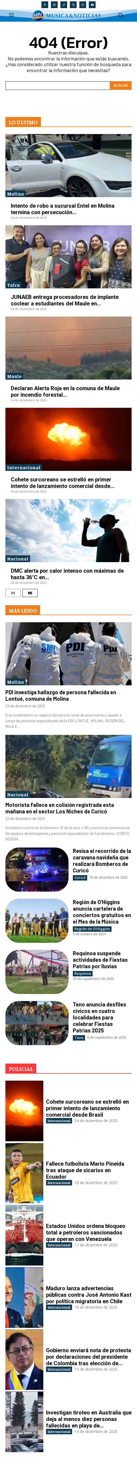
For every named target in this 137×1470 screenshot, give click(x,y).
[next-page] (30, 593)
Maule (14, 376)
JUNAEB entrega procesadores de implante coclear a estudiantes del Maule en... (65, 300)
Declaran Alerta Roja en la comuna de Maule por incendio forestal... (65, 391)
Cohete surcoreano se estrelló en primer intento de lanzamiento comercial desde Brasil (87, 1108)
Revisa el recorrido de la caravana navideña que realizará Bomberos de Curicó (102, 860)
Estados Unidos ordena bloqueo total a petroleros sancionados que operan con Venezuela (85, 1232)
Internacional (23, 467)
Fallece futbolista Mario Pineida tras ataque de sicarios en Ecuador (85, 1170)
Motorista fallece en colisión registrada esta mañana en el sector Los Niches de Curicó (59, 807)
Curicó (80, 877)
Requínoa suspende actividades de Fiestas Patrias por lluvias (100, 959)
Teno (78, 1037)
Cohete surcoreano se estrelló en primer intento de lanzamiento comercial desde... (62, 482)
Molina (15, 193)
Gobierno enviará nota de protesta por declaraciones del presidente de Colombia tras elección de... (88, 1357)
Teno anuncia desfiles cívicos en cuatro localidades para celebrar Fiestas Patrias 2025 (99, 1017)
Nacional (17, 558)
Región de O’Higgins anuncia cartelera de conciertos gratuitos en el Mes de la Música (102, 912)
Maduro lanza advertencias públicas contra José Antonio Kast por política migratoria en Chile (88, 1295)
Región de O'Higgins (92, 928)
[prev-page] (13, 593)
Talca (13, 285)
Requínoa (82, 973)
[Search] (121, 85)
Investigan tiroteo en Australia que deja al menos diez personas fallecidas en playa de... (89, 1419)
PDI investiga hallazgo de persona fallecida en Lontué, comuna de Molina (60, 695)
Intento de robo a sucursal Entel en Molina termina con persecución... (63, 209)
